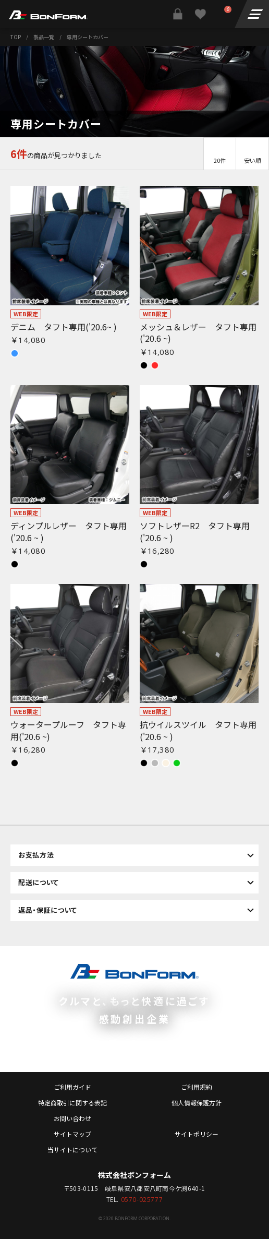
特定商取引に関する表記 (72, 1102)
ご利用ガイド (72, 1086)
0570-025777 (142, 1200)
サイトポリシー (196, 1133)
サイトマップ (72, 1133)
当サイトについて (72, 1149)
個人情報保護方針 (197, 1102)
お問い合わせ (72, 1118)
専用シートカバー (87, 37)
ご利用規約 (196, 1086)
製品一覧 (43, 37)
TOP (15, 37)
